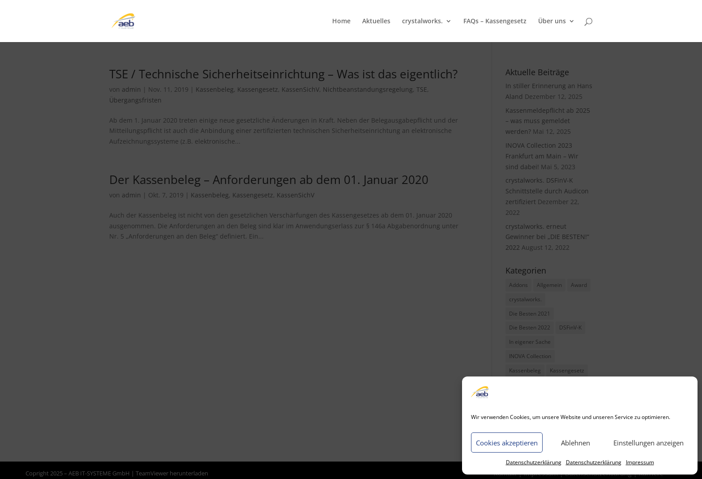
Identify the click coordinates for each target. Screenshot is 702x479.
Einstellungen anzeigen (648, 442)
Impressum (640, 462)
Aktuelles (376, 21)
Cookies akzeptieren (507, 442)
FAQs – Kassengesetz (494, 21)
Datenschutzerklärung (533, 462)
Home (341, 21)
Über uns (552, 21)
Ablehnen (575, 442)
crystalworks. (422, 21)
